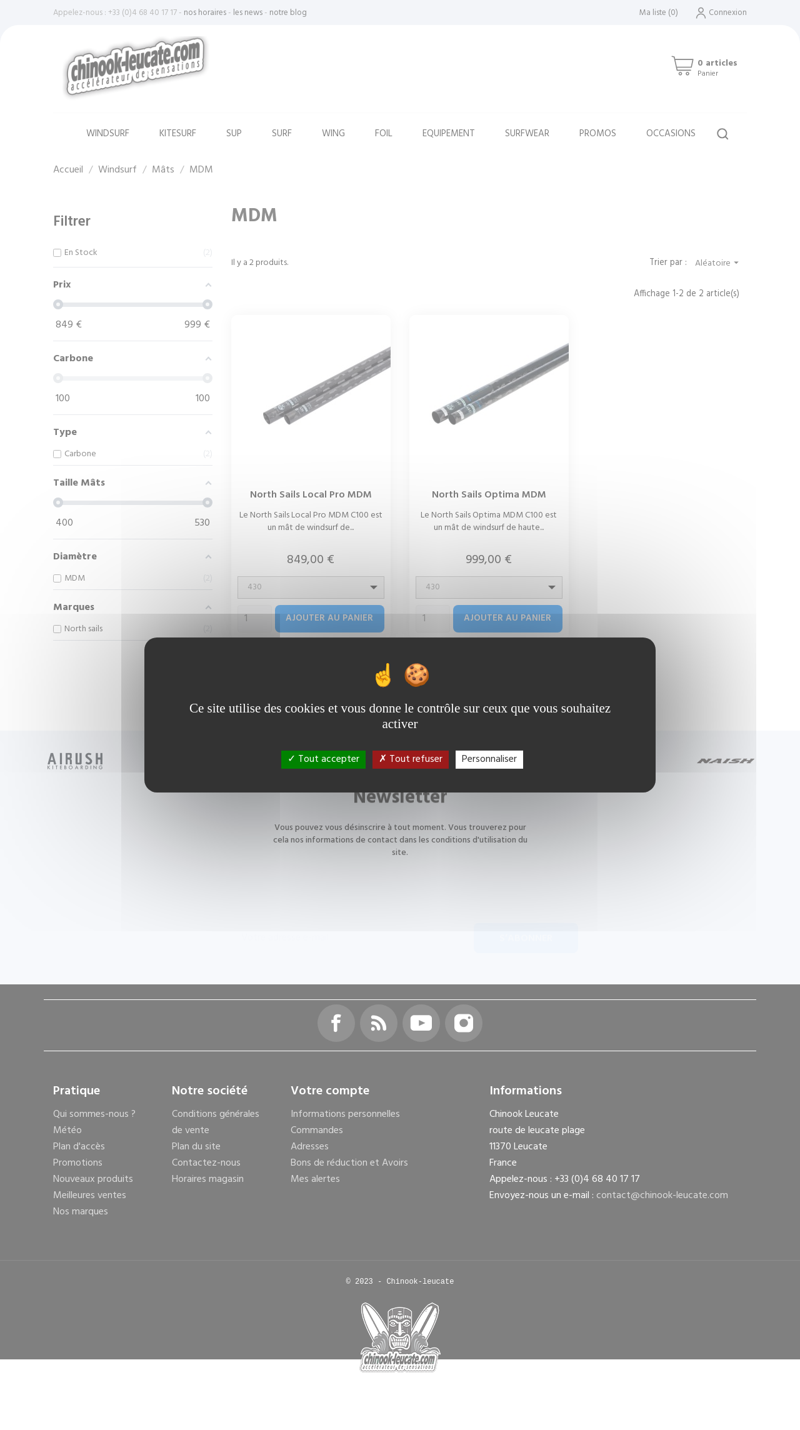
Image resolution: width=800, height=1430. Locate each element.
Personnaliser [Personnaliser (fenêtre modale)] (489, 759)
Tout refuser (410, 759)
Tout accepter (323, 759)
